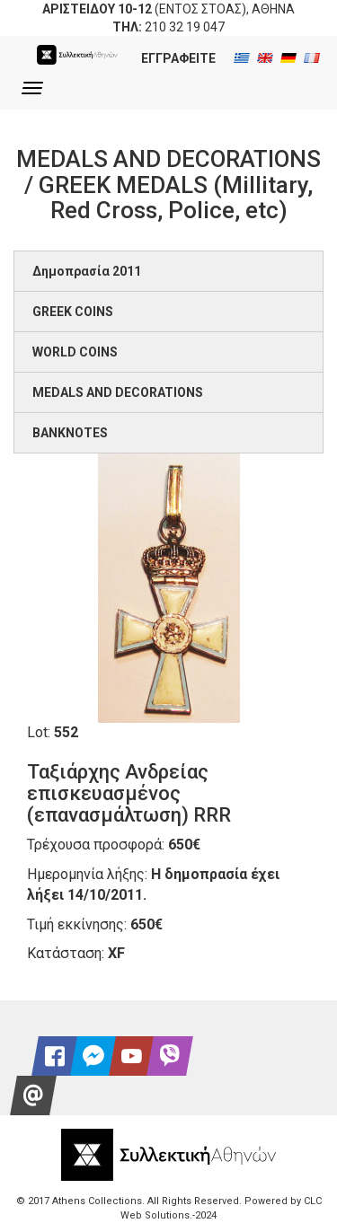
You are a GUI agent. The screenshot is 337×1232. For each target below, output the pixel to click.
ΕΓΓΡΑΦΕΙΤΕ (178, 58)
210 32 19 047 (185, 27)
